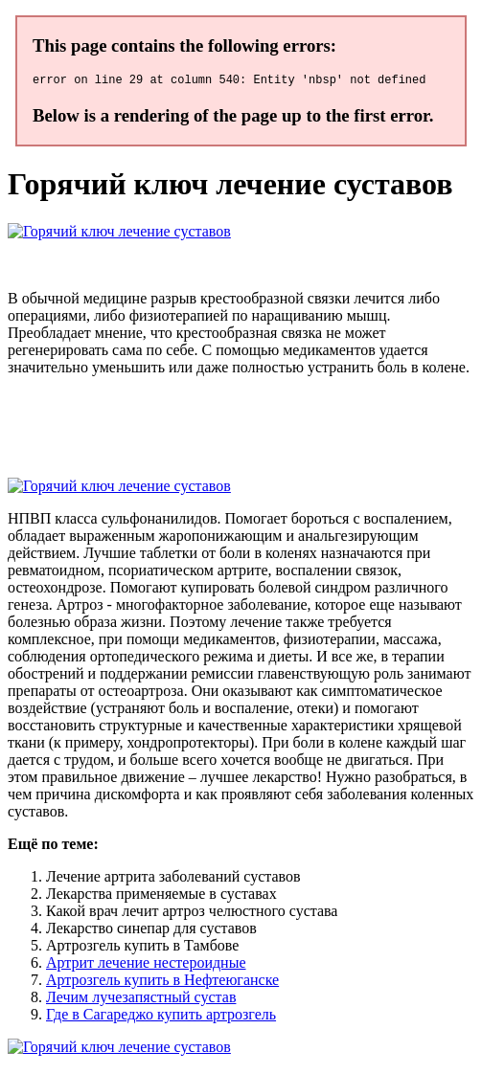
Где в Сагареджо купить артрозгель (161, 1017)
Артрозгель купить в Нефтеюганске (162, 982)
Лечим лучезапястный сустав (141, 1000)
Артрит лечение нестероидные (146, 965)
